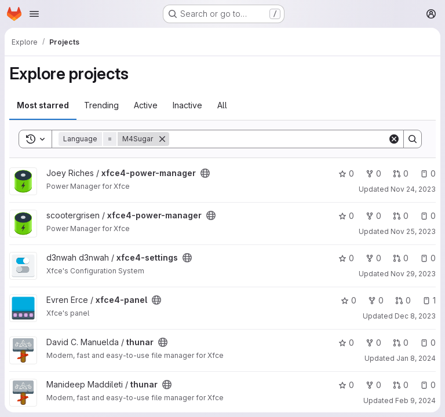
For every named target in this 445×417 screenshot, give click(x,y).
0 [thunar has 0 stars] (346, 343)
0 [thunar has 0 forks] (373, 343)
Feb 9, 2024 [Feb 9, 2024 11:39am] (415, 400)
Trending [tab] (101, 105)
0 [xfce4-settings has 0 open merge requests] (400, 258)
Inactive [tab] (187, 105)
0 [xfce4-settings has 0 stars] (346, 258)
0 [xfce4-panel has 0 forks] (376, 300)
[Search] (278, 139)
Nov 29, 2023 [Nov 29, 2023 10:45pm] (413, 273)
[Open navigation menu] (34, 14)
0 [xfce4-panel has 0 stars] (348, 300)
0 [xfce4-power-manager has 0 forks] (373, 173)
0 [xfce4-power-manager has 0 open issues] (428, 173)
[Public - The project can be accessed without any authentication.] (205, 173)
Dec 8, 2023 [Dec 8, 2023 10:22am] (415, 316)
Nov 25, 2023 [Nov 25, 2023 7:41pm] (413, 231)
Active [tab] (146, 105)
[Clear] (394, 139)
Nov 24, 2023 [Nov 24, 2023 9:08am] (413, 189)
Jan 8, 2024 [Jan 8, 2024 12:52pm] (416, 358)
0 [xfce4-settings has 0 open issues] (428, 258)
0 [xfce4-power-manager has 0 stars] (346, 173)
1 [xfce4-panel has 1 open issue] (429, 300)
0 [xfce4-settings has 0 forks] (373, 258)
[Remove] (162, 139)
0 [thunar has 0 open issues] (428, 343)
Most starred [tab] (43, 105)
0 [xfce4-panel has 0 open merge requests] (403, 300)
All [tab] (222, 105)
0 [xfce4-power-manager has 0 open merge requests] (400, 173)
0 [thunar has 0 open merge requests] (400, 343)
